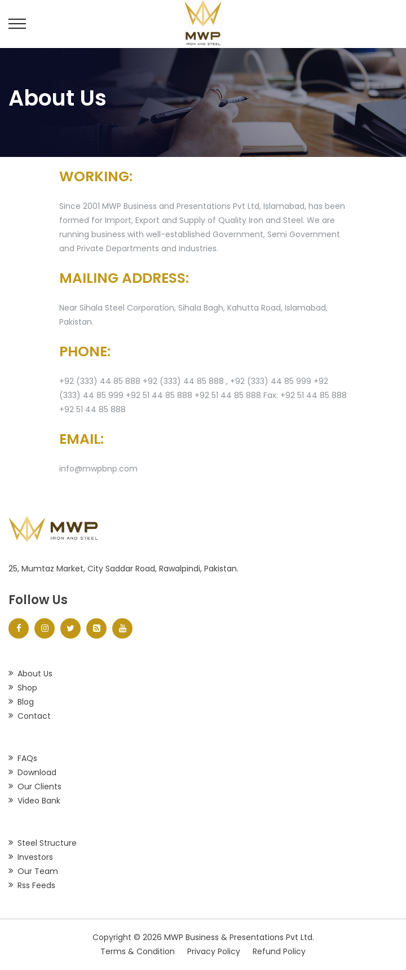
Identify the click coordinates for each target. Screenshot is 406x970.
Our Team (37, 871)
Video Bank (38, 800)
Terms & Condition (137, 951)
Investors (35, 857)
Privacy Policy (213, 951)
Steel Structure (47, 843)
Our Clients (39, 786)
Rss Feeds (36, 885)
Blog (25, 701)
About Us (34, 673)
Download (36, 772)
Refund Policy (279, 951)
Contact (34, 716)
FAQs (27, 758)
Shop (27, 687)
